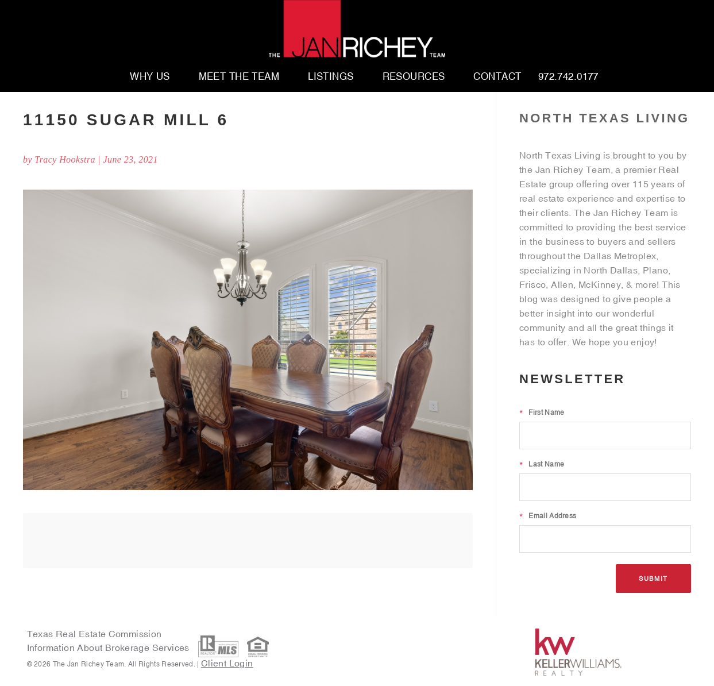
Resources (414, 77)
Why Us (150, 77)
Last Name (541, 464)
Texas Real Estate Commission (94, 634)
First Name (541, 412)
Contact (497, 77)
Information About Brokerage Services (109, 648)
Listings (330, 77)
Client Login (227, 663)
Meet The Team (239, 77)
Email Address (547, 515)
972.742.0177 (568, 77)
